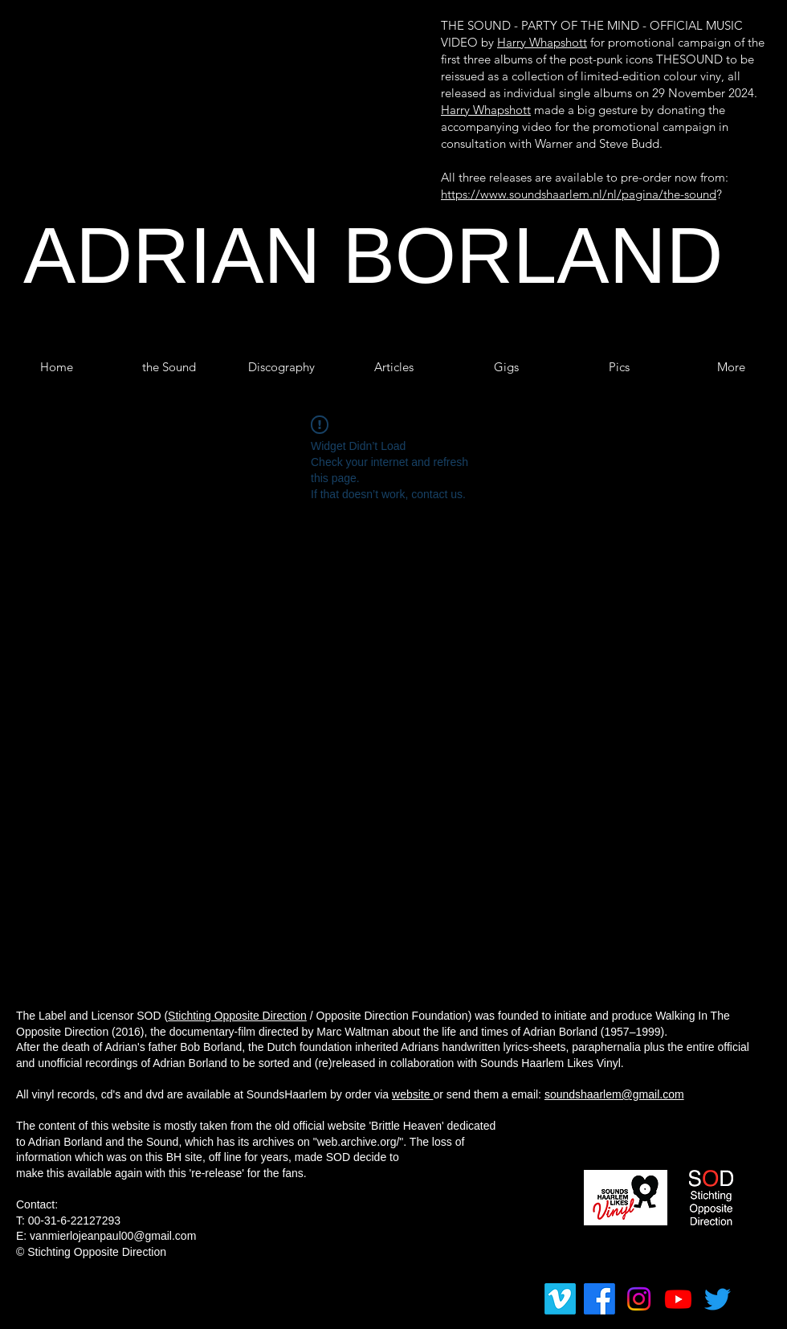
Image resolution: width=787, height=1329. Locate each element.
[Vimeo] (560, 1299)
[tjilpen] (717, 1299)
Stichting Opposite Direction (237, 1015)
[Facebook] (599, 1299)
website (412, 1094)
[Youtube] (678, 1299)
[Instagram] (638, 1299)
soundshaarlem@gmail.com (614, 1094)
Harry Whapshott (542, 42)
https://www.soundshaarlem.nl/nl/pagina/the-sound (578, 194)
